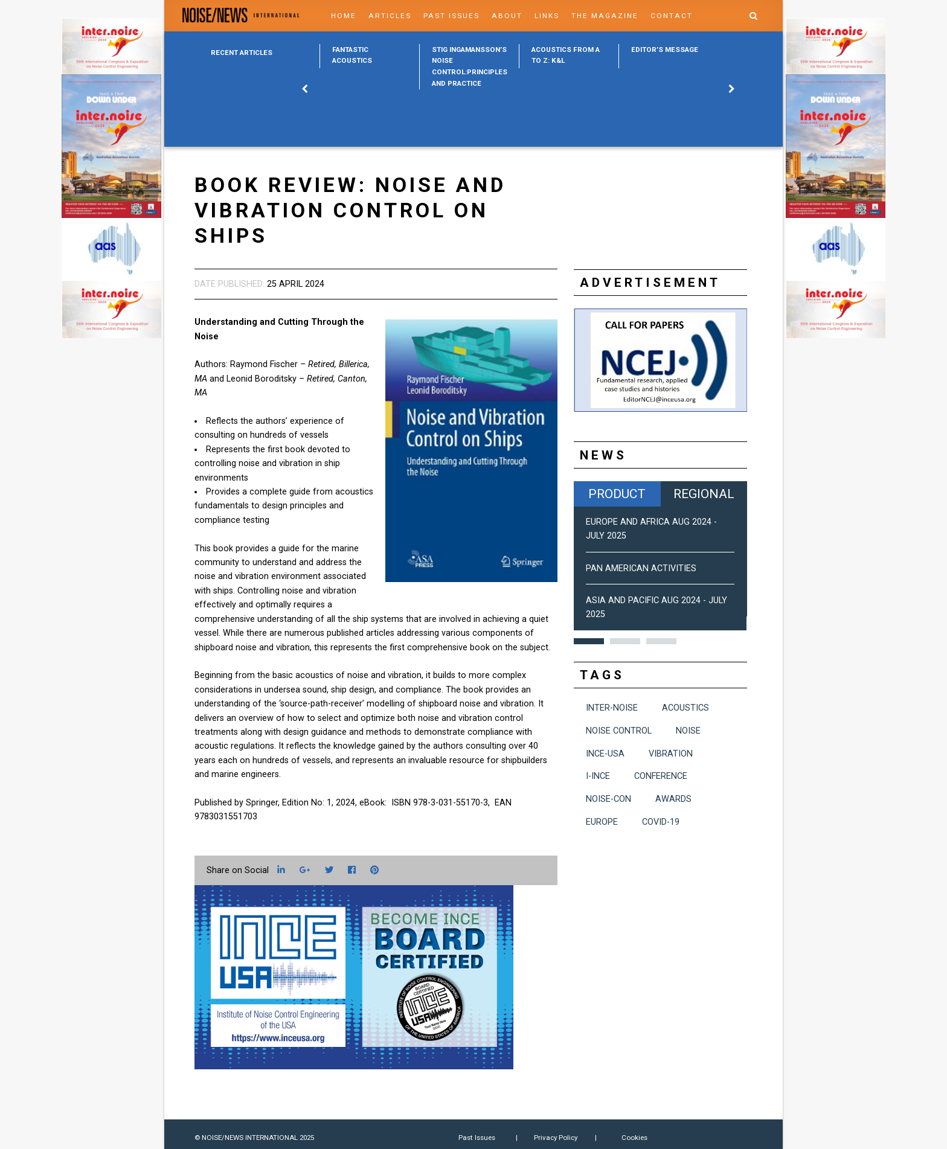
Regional (703, 493)
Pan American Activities (641, 568)
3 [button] (661, 641)
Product (617, 493)
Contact (671, 15)
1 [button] (589, 641)
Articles (389, 15)
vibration (671, 754)
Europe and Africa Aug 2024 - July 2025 (651, 529)
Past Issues (451, 15)
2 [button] (625, 641)
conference (660, 776)
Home (343, 15)
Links (546, 15)
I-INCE (598, 776)
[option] (369, 55)
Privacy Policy (555, 1137)
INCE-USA (605, 754)
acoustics (685, 708)
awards (673, 799)
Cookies (634, 1137)
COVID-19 (660, 822)
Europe (602, 822)
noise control (619, 731)
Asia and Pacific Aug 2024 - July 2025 (656, 607)
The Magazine (604, 15)
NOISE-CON (608, 799)
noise (688, 731)
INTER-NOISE (612, 708)
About (507, 15)
